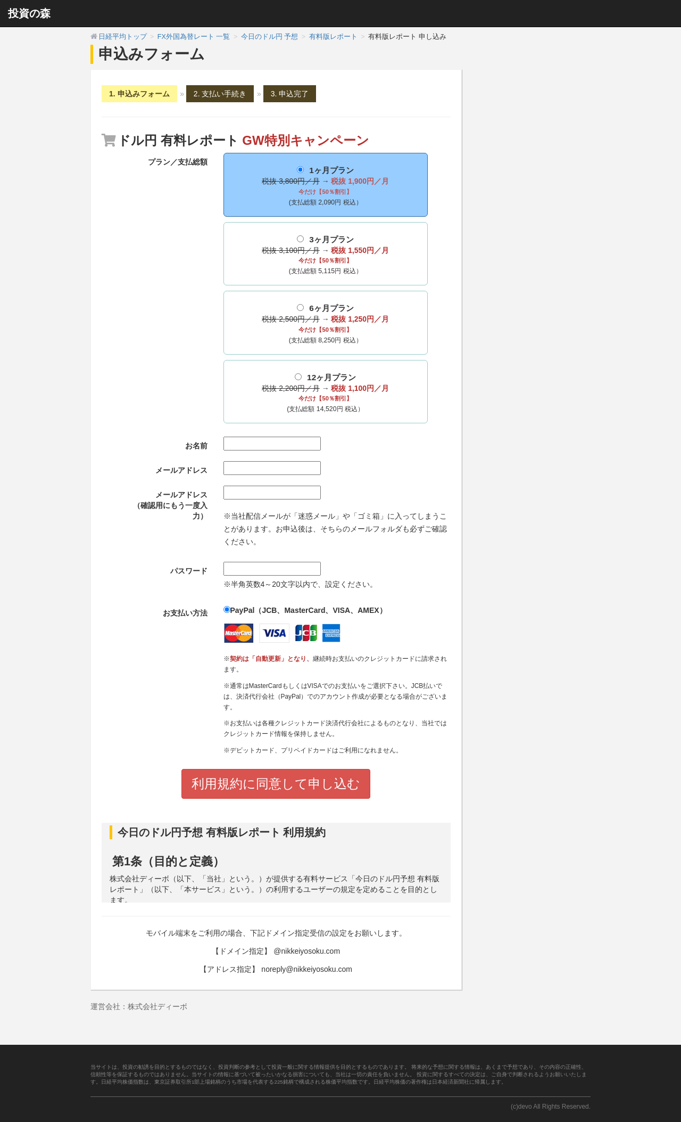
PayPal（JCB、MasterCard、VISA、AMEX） (305, 610)
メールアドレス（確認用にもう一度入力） (170, 505)
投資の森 (29, 13)
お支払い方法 (185, 613)
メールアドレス (181, 470)
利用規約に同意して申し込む (276, 783)
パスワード (188, 571)
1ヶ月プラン (325, 187)
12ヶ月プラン (325, 394)
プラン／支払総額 (177, 162)
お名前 (196, 445)
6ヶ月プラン (325, 325)
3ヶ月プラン (325, 256)
